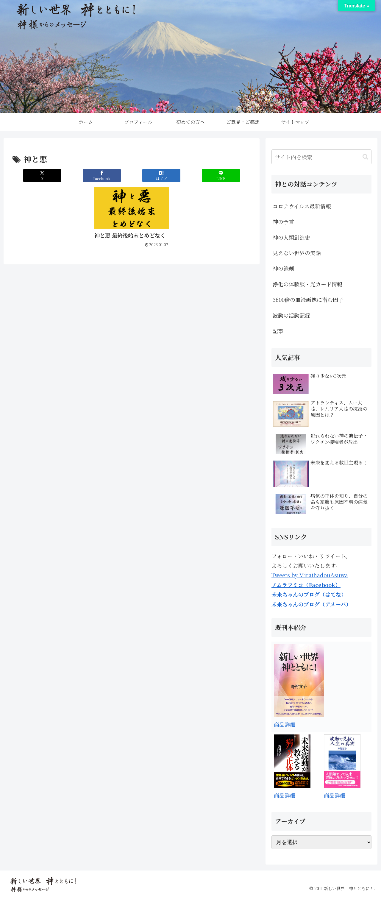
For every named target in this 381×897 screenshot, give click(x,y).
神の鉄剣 (283, 268)
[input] (321, 156)
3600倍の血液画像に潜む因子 (308, 299)
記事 (278, 331)
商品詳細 (284, 724)
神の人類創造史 (291, 237)
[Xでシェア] (42, 175)
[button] (365, 156)
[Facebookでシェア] (102, 175)
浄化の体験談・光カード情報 (307, 284)
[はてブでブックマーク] (161, 175)
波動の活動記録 (291, 315)
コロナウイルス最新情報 (302, 206)
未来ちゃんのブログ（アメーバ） (311, 604)
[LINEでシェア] (221, 175)
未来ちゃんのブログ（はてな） (308, 594)
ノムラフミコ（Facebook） (306, 585)
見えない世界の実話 (297, 253)
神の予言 (283, 221)
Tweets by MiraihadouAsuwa (309, 575)
